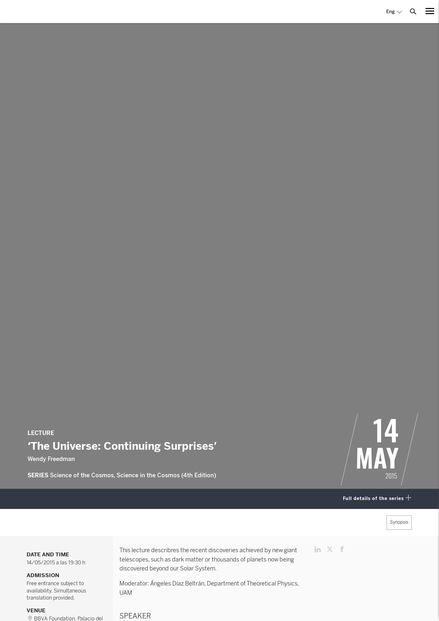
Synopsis (399, 522)
